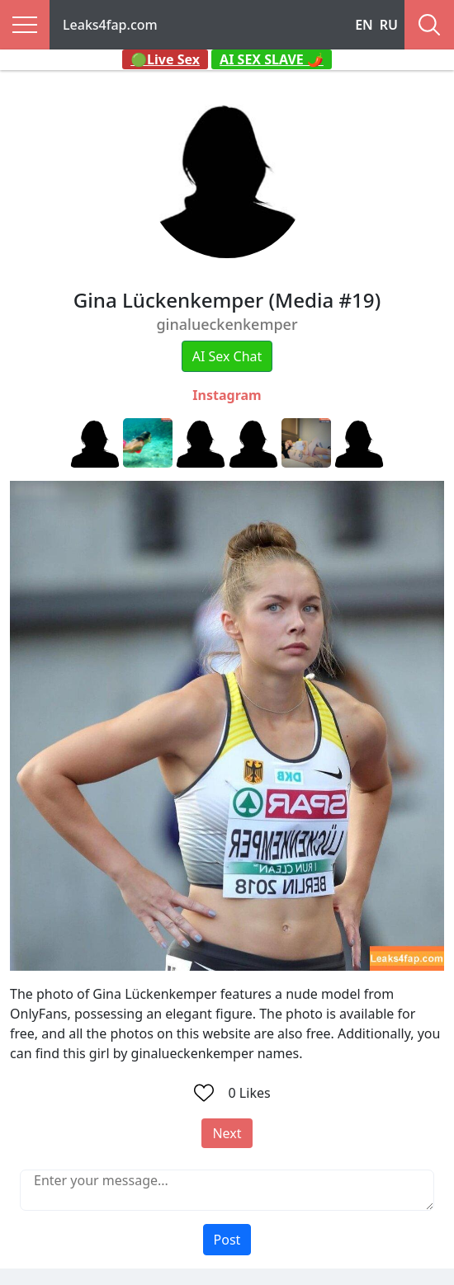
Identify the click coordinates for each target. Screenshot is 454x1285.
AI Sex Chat (227, 356)
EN (364, 25)
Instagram (226, 395)
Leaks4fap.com (110, 25)
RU (389, 25)
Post (227, 1240)
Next (226, 1133)
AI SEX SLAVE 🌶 (272, 59)
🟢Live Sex (165, 59)
